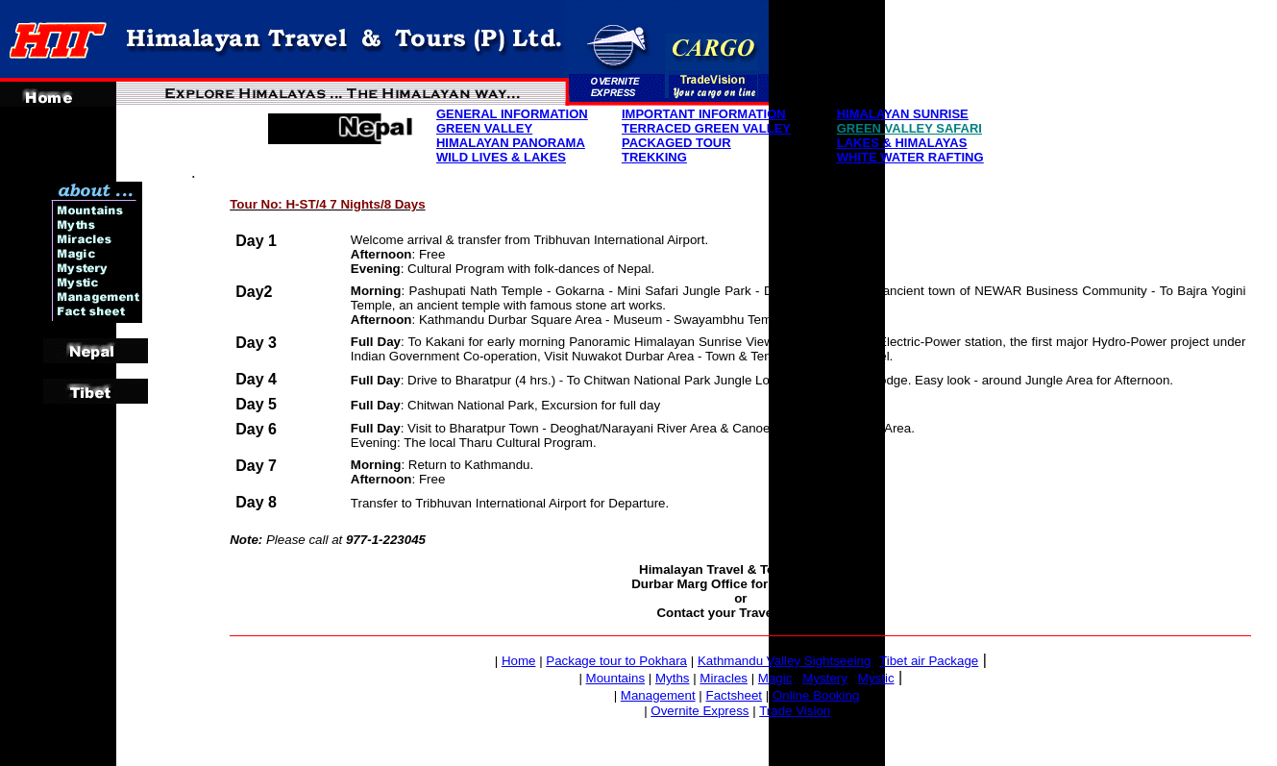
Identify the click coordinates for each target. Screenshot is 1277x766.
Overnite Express (700, 711)
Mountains (616, 678)
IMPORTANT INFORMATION (704, 114)
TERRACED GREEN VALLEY (706, 128)
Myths (672, 678)
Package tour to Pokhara (616, 661)
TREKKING (654, 157)
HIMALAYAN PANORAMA (510, 143)
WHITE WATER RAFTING (910, 157)
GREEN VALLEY (484, 128)
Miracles (724, 678)
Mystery (824, 678)
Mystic (876, 678)
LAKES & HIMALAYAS (902, 143)
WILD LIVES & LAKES (501, 157)
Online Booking (816, 695)
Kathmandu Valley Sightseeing (785, 661)
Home (519, 661)
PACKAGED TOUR (676, 143)
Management (658, 695)
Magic (775, 678)
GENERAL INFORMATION (512, 114)
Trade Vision (794, 711)
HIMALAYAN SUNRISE (903, 114)
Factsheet (734, 695)
